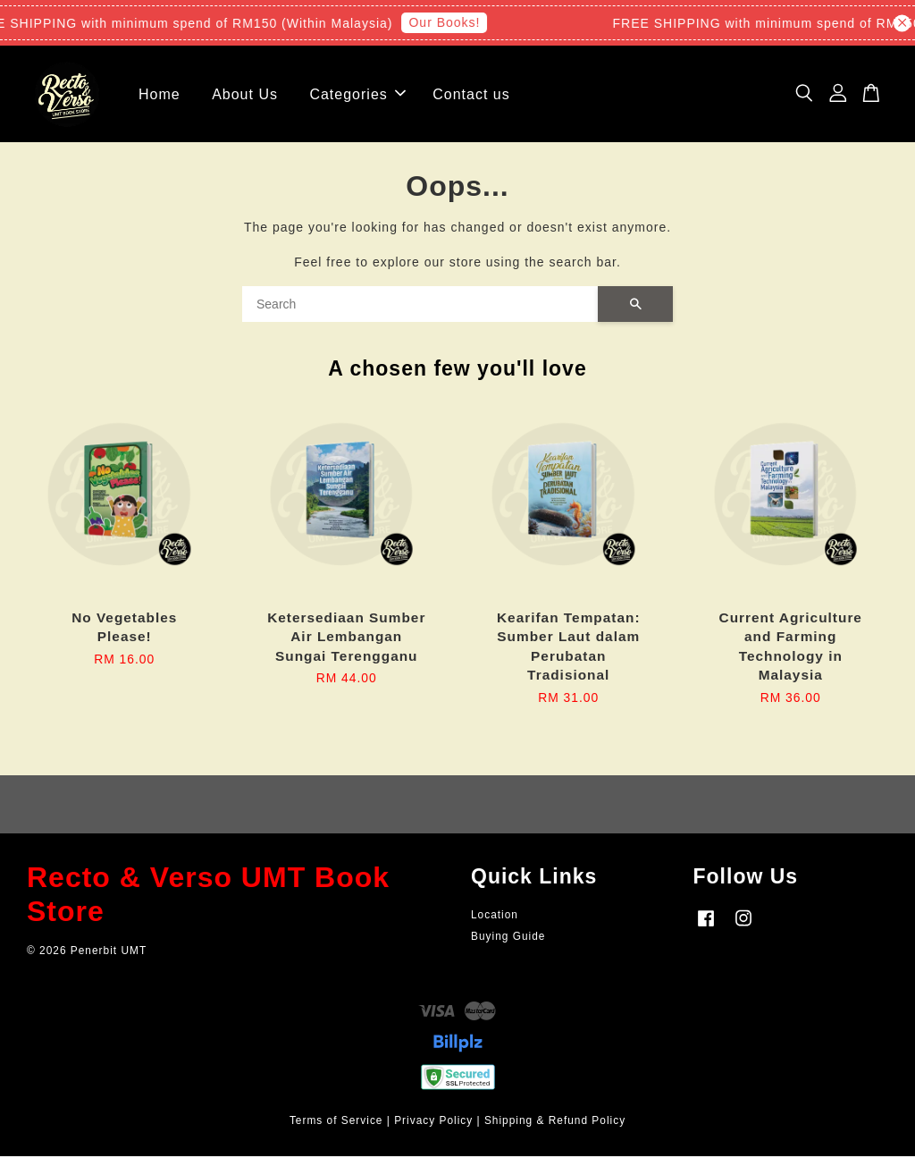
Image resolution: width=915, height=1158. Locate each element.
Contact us (470, 95)
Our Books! (448, 22)
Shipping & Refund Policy (554, 1122)
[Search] (420, 306)
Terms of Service (336, 1122)
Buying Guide (508, 937)
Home (159, 95)
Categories (357, 95)
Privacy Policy (433, 1122)
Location (494, 916)
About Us (245, 95)
